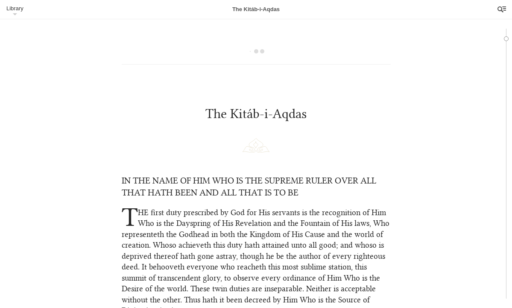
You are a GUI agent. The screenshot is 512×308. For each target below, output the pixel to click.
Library (14, 8)
